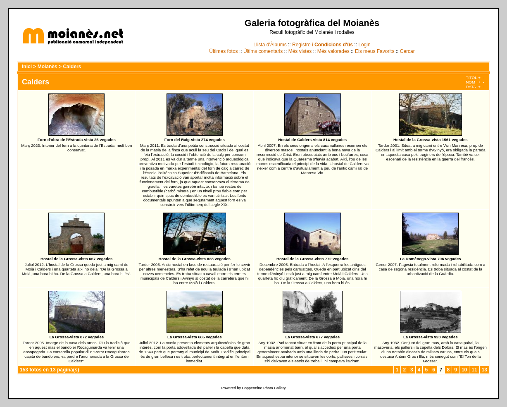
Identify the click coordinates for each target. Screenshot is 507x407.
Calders (72, 66)
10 (464, 370)
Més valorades (333, 51)
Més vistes (300, 51)
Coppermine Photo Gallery (264, 388)
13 (484, 370)
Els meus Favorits (374, 51)
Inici (27, 66)
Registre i (322, 45)
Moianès (47, 66)
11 (474, 370)
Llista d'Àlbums (269, 45)
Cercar (407, 51)
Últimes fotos (223, 51)
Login (364, 45)
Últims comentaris (263, 51)
